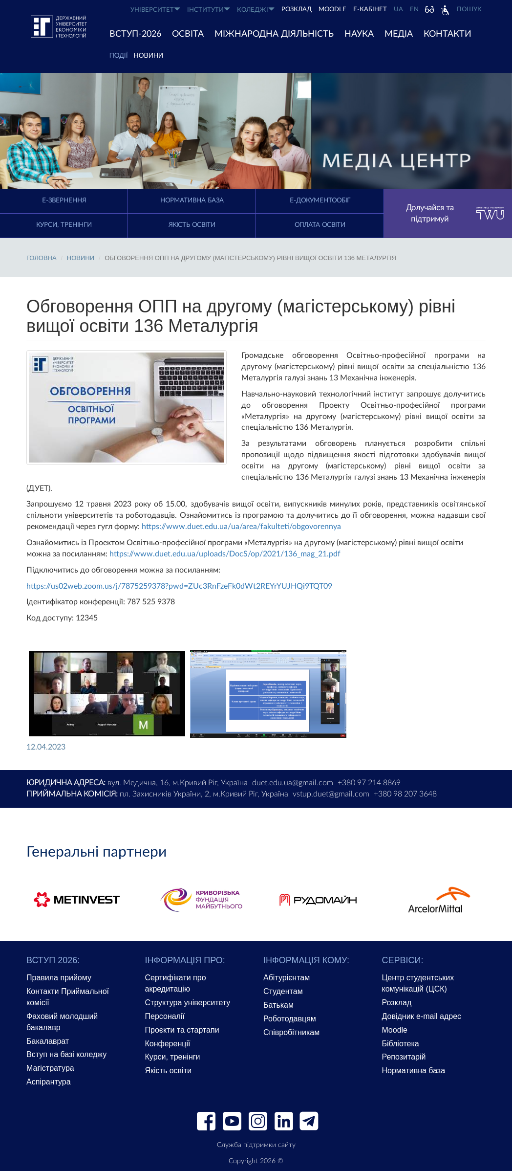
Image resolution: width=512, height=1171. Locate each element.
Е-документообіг (320, 201)
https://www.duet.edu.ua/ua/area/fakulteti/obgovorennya (241, 526)
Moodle (332, 9)
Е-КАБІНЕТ (370, 9)
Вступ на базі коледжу (66, 1054)
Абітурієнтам (286, 977)
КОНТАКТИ (447, 34)
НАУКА (359, 34)
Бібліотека (400, 1043)
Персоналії (165, 1016)
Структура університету (188, 1002)
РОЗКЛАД (296, 9)
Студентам (283, 991)
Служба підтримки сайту (256, 1145)
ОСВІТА (188, 34)
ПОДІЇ (118, 55)
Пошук (469, 9)
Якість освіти (192, 225)
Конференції (168, 1043)
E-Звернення (64, 201)
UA (398, 9)
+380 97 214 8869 (369, 783)
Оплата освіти (320, 225)
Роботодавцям (289, 1019)
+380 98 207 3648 (405, 794)
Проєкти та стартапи (182, 1030)
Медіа (398, 34)
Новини (149, 55)
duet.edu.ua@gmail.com (292, 783)
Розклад (397, 1002)
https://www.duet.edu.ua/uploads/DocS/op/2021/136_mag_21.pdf (225, 554)
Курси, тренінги (64, 225)
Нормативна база (192, 201)
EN (414, 9)
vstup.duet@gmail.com (331, 794)
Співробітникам (291, 1032)
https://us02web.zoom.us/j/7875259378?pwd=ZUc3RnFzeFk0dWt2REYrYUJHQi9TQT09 (179, 586)
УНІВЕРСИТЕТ (155, 9)
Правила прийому (58, 977)
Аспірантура (48, 1082)
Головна (41, 258)
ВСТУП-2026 (135, 34)
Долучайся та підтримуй (455, 213)
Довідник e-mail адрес (422, 1016)
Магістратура (50, 1068)
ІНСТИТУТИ (208, 9)
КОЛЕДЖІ (256, 9)
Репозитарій (404, 1057)
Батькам (278, 1005)
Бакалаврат (47, 1041)
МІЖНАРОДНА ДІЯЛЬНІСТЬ (274, 34)
